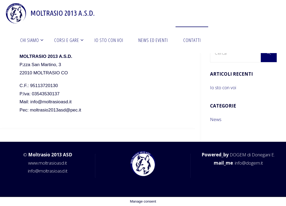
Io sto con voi (223, 87)
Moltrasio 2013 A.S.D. (63, 13)
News (215, 119)
